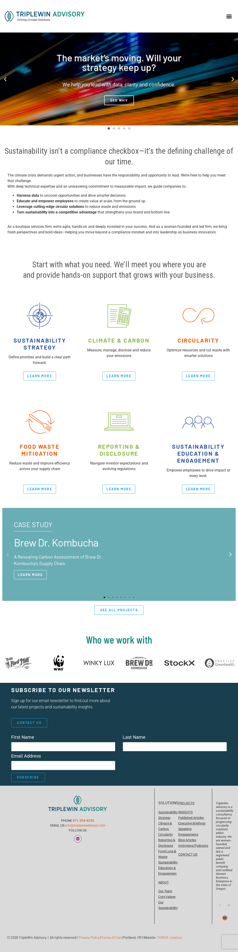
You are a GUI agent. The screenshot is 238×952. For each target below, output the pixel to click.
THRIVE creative (169, 937)
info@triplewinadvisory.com (85, 825)
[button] (229, 16)
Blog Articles (187, 840)
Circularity (165, 834)
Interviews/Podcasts (193, 845)
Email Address (26, 756)
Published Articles (191, 818)
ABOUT (163, 882)
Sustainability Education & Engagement (168, 867)
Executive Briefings (191, 823)
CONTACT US (187, 854)
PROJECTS (186, 803)
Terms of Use (111, 937)
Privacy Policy (89, 937)
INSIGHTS (185, 812)
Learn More (30, 575)
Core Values (166, 897)
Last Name (134, 737)
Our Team (165, 891)
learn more (39, 376)
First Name (22, 737)
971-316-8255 (83, 820)
